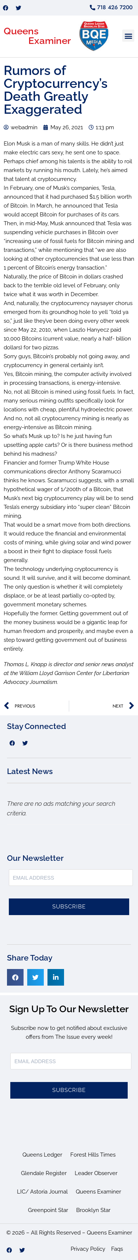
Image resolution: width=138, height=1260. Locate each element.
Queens (21, 31)
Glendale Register (44, 1173)
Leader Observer (96, 1173)
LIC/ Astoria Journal (42, 1191)
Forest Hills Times (93, 1154)
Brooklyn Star (93, 1210)
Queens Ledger (42, 1154)
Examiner (49, 40)
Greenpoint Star (48, 1210)
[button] (128, 36)
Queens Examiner (98, 1191)
